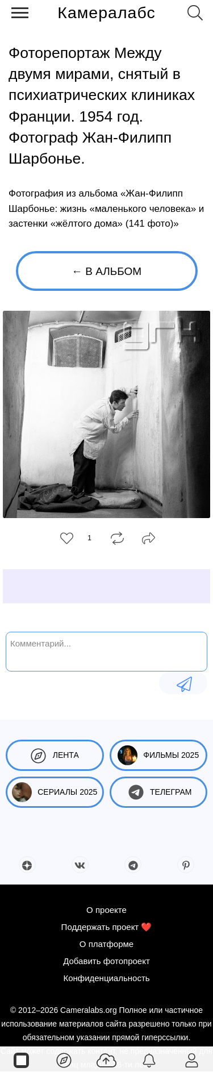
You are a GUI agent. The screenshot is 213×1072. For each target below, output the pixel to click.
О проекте (106, 910)
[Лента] (63, 1059)
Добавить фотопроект (106, 961)
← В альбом (106, 271)
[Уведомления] (149, 1059)
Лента (55, 755)
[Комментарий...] (106, 650)
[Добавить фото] (106, 1059)
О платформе (106, 944)
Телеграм (158, 792)
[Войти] (191, 1059)
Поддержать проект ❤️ (106, 927)
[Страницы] (21, 1059)
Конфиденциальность (106, 978)
